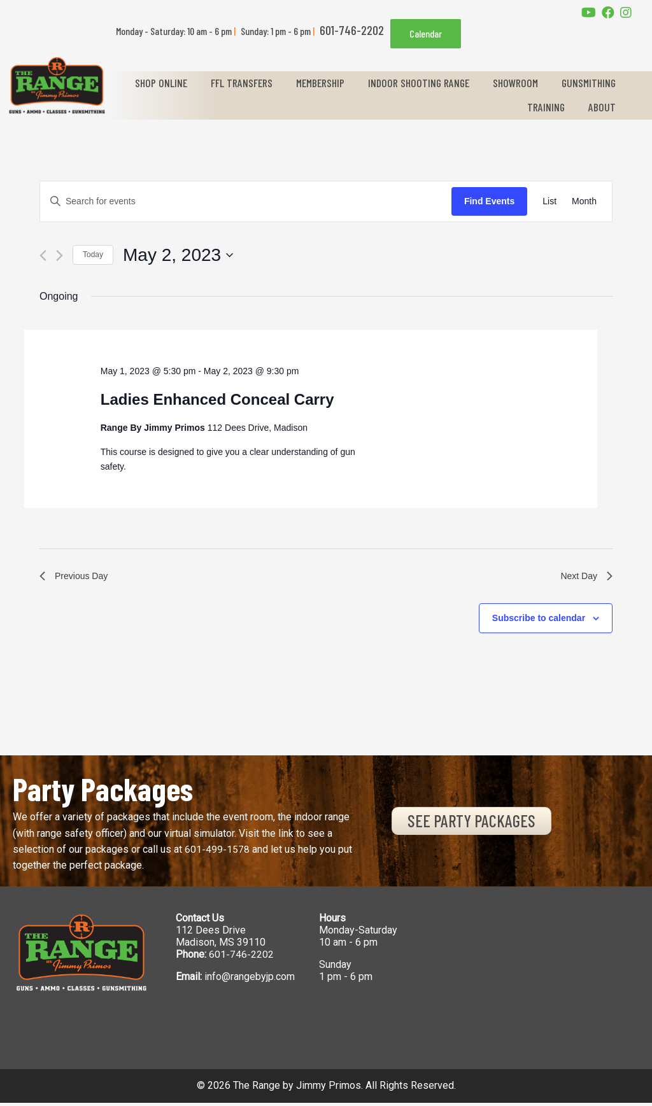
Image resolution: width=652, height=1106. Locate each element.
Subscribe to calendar (538, 621)
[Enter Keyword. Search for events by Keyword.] (245, 201)
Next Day (584, 577)
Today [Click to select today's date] (93, 254)
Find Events (489, 201)
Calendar (425, 33)
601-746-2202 (241, 957)
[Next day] (59, 255)
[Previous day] (42, 255)
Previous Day (77, 577)
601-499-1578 (217, 852)
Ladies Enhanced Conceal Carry (217, 399)
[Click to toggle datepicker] (178, 255)
